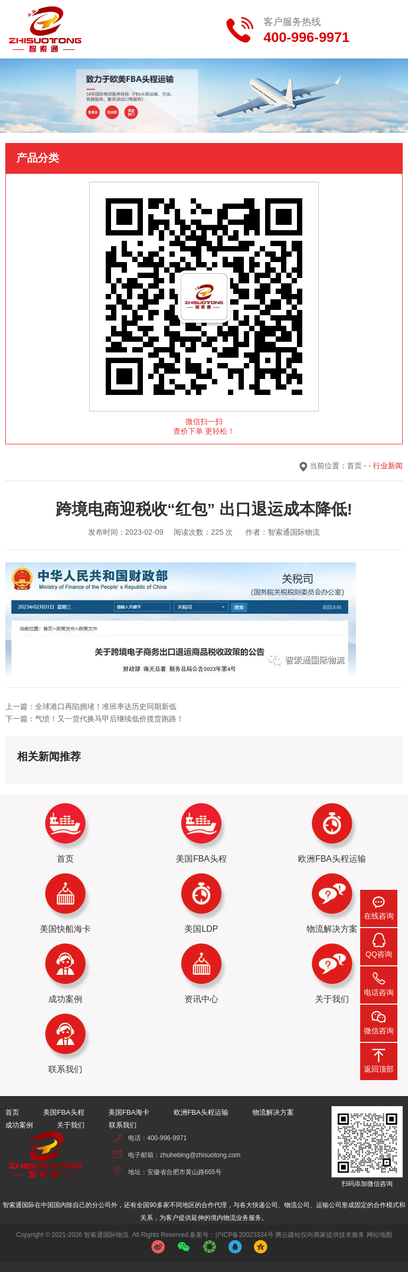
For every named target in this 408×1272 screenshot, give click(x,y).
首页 (354, 465)
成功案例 (19, 1125)
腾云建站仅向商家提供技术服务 (319, 1235)
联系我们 (123, 1125)
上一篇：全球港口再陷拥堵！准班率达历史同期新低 (90, 706)
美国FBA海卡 (128, 1112)
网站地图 (379, 1235)
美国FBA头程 (63, 1112)
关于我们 (70, 1125)
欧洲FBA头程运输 (201, 1112)
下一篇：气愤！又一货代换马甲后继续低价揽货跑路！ (94, 718)
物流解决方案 (273, 1112)
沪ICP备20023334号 (244, 1235)
